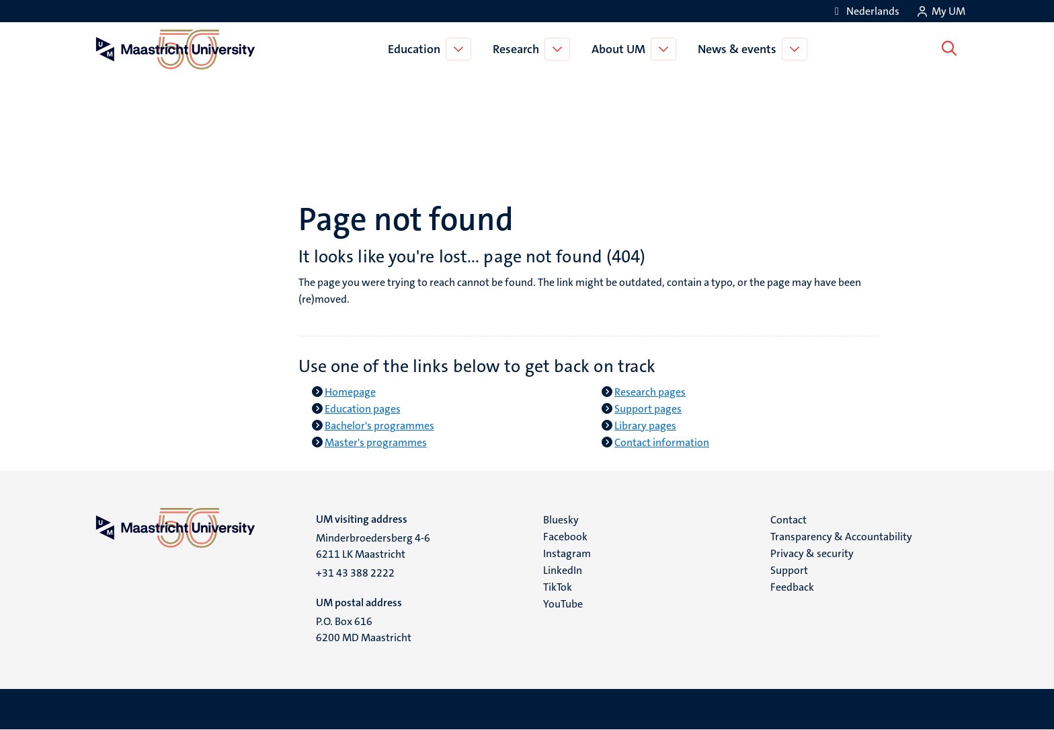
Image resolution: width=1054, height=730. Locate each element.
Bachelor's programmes (379, 425)
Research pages (650, 392)
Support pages (648, 409)
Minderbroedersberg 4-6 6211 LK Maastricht (373, 546)
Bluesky (561, 520)
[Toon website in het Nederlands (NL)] (864, 11)
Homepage (350, 392)
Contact (788, 520)
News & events (739, 49)
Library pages (645, 425)
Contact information (661, 442)
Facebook (565, 537)
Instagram (567, 553)
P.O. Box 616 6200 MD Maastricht (363, 629)
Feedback (792, 587)
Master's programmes (376, 442)
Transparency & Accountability (841, 537)
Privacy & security (812, 553)
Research (518, 49)
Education (417, 49)
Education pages (363, 409)
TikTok (557, 587)
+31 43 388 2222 (355, 573)
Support (789, 570)
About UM (621, 49)
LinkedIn (562, 570)
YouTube (563, 604)
